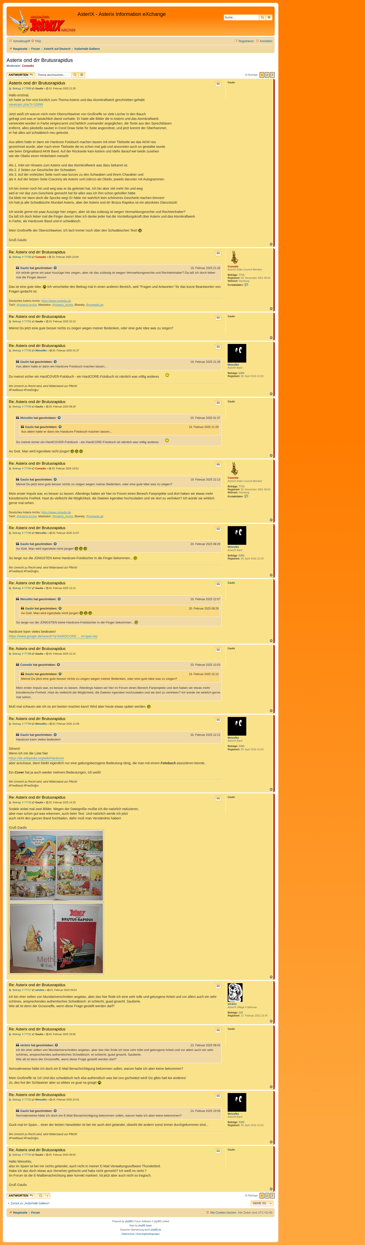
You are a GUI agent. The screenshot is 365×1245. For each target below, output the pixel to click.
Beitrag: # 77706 (20, 533)
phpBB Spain (145, 1225)
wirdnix (232, 1004)
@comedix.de (94, 304)
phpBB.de (156, 1229)
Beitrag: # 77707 (20, 588)
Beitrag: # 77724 (20, 1154)
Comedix (28, 65)
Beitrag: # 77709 (20, 723)
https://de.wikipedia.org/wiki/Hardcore (36, 758)
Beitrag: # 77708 (20, 653)
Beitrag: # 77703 (20, 406)
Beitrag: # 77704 (20, 468)
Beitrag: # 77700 (20, 257)
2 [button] (267, 75)
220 (241, 1012)
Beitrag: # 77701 (20, 321)
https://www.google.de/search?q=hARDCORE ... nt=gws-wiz (53, 636)
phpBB (128, 1221)
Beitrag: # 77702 (20, 350)
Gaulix (24, 268)
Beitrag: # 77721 (20, 1034)
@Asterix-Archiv (27, 304)
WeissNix (233, 364)
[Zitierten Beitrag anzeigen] (55, 268)
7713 (241, 274)
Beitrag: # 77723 (20, 1099)
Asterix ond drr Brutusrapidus (40, 60)
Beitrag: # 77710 (20, 802)
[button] (272, 75)
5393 (241, 373)
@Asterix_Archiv (62, 304)
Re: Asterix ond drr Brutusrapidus (37, 252)
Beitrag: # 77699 (20, 88)
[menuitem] (36, 41)
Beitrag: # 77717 (20, 990)
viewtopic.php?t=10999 (26, 104)
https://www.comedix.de (56, 301)
